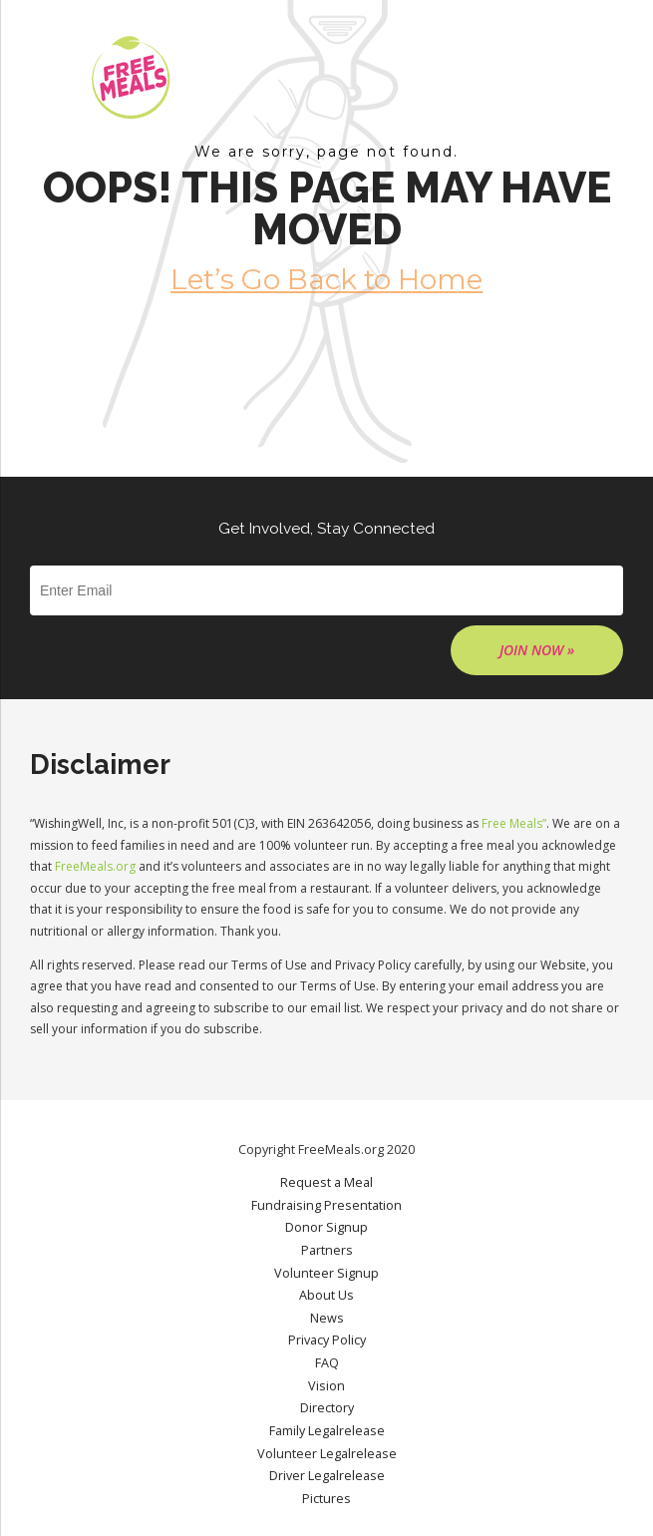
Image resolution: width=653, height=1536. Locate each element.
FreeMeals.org (95, 866)
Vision (326, 1385)
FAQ (327, 1362)
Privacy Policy (327, 1340)
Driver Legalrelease (327, 1475)
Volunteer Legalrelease (327, 1453)
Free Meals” (514, 823)
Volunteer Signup (326, 1273)
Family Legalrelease (327, 1430)
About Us (326, 1295)
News (327, 1318)
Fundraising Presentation (326, 1205)
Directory (327, 1407)
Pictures (326, 1498)
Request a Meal (326, 1182)
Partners (327, 1250)
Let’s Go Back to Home (326, 279)
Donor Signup (326, 1227)
